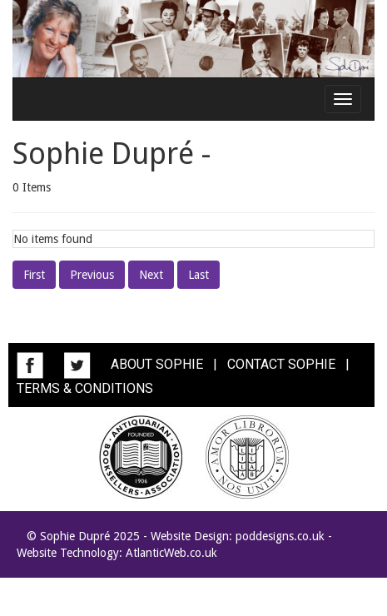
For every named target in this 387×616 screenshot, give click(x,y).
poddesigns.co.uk (280, 536)
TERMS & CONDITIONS (85, 388)
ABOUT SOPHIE (157, 364)
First (34, 274)
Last (198, 274)
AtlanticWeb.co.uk (171, 552)
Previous (92, 274)
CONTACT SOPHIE (281, 364)
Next (151, 274)
